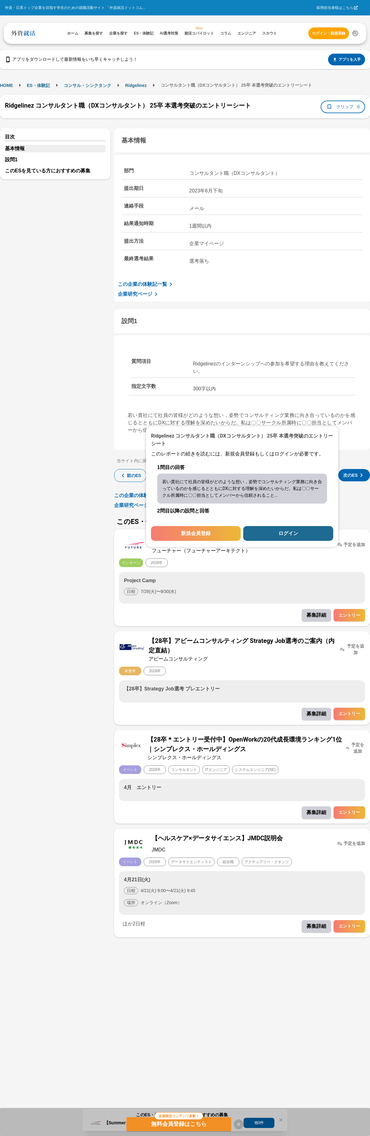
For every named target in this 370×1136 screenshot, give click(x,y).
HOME (6, 85)
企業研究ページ (139, 294)
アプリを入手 (346, 59)
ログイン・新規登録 (328, 33)
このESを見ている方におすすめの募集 (47, 170)
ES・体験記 (38, 85)
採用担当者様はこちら (334, 8)
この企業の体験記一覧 (146, 284)
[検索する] (355, 33)
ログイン (288, 533)
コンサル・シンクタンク (87, 85)
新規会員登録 (196, 533)
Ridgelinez (136, 85)
